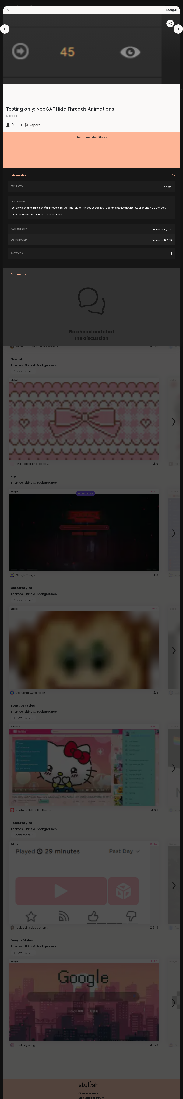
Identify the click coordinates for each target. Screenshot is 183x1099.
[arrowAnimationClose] (4, 29)
